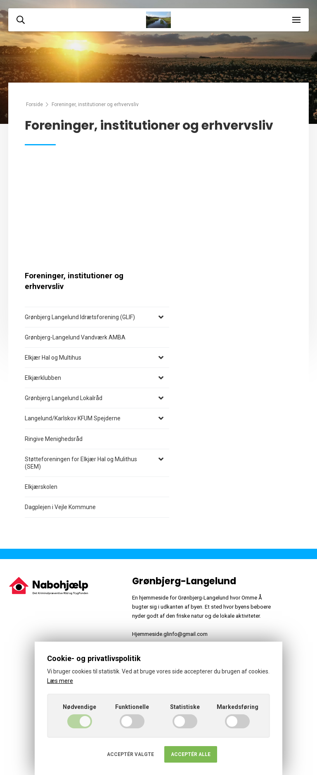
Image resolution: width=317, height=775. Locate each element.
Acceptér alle (191, 754)
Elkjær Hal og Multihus (53, 357)
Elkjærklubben (43, 377)
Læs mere (60, 681)
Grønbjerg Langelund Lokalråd (63, 398)
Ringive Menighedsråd (54, 439)
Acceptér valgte (130, 754)
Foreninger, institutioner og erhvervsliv (74, 281)
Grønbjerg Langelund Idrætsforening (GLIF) (80, 317)
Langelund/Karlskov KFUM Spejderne (73, 418)
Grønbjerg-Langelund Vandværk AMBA (75, 337)
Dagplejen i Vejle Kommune (60, 507)
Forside (34, 104)
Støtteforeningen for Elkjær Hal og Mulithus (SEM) (81, 463)
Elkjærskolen (41, 486)
